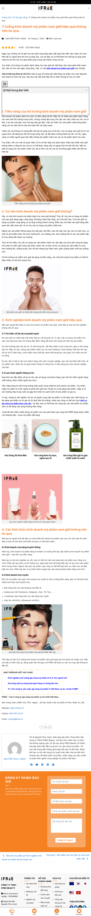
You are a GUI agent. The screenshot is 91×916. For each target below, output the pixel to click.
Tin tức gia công (20, 17)
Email (34, 911)
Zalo (11, 911)
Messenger (79, 911)
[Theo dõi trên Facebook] (71, 892)
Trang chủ (6, 17)
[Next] (9, 454)
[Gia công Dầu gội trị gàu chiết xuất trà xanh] (75, 420)
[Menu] (3, 8)
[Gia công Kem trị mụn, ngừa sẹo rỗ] (45, 420)
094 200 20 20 (16, 698)
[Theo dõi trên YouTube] (71, 897)
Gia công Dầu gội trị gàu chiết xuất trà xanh (75, 441)
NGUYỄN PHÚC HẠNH (15, 743)
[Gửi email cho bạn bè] (50, 712)
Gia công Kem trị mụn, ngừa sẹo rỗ (45, 441)
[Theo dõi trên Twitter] (76, 892)
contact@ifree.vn (15, 703)
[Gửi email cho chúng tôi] (80, 892)
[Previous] (3, 454)
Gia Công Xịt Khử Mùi (16, 439)
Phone (56, 911)
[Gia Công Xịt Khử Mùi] (15, 420)
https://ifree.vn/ (17, 692)
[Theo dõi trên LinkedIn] (84, 892)
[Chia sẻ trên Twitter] (46, 712)
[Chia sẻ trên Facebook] (41, 712)
